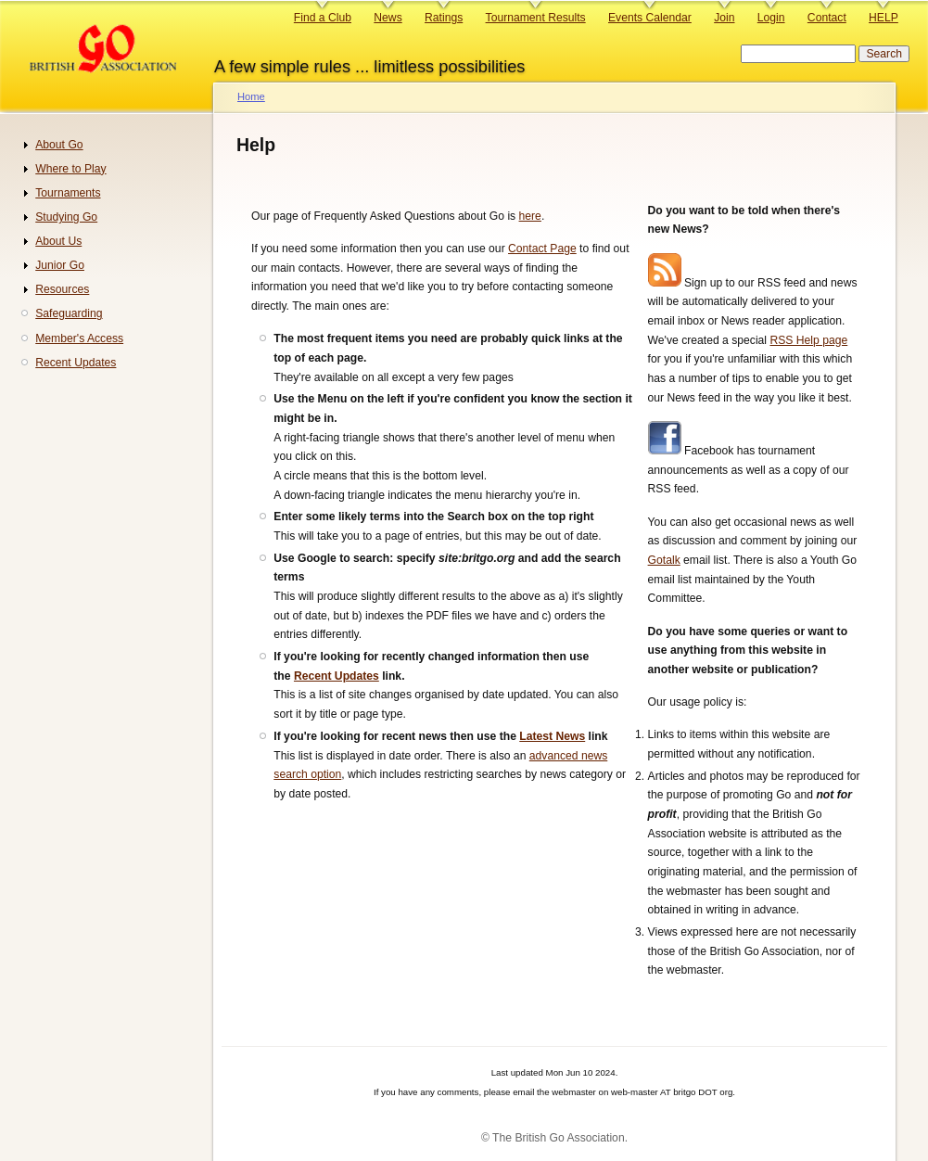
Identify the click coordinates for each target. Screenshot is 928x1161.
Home (251, 96)
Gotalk (664, 560)
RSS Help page (808, 340)
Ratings (444, 17)
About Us (58, 241)
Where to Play (70, 168)
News (387, 17)
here (530, 216)
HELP (883, 17)
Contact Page (542, 248)
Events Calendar (650, 17)
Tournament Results (536, 17)
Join (724, 17)
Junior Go (59, 265)
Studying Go (66, 217)
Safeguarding (68, 313)
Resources (62, 289)
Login (771, 17)
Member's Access (79, 338)
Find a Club (322, 17)
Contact (826, 17)
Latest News (552, 736)
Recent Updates (336, 676)
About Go (59, 144)
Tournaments (67, 192)
